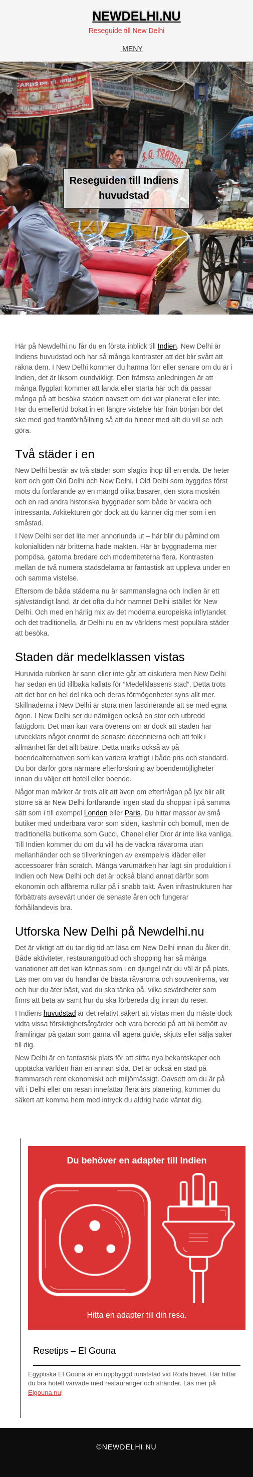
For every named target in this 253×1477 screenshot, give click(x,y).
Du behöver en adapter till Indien (136, 1160)
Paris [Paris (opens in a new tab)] (133, 813)
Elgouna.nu (44, 1392)
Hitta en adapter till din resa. (136, 1315)
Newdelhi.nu (136, 16)
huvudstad (60, 1013)
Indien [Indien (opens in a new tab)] (167, 346)
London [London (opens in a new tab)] (96, 813)
